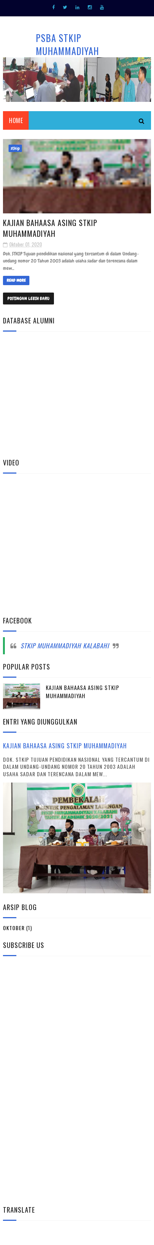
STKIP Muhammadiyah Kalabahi (64, 645)
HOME (16, 120)
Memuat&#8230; (77, 393)
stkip (15, 148)
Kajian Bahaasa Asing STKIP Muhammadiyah (50, 228)
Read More (16, 280)
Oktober (14, 928)
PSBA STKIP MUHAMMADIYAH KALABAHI (67, 51)
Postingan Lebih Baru (28, 298)
